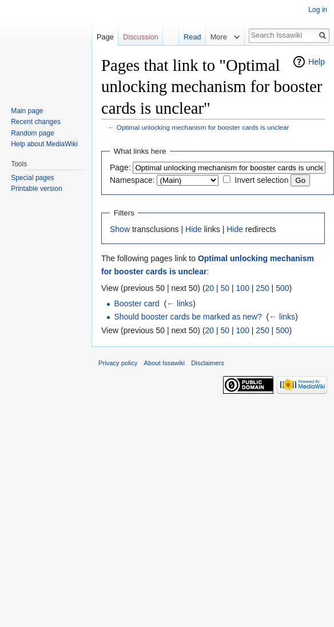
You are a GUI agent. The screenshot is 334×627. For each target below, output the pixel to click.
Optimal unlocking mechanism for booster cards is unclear (203, 127)
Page (105, 37)
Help (316, 61)
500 (282, 288)
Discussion (140, 37)
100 (242, 288)
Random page (32, 133)
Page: (120, 167)
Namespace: (132, 180)
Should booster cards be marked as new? (187, 316)
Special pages (32, 178)
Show (120, 229)
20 (209, 288)
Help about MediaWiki (44, 144)
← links (179, 303)
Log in (317, 10)
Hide (193, 229)
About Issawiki (164, 363)
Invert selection (261, 180)
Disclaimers (207, 363)
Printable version (36, 189)
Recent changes (36, 122)
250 (262, 288)
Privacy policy (117, 363)
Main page (27, 111)
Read (192, 37)
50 (225, 288)
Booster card (136, 303)
